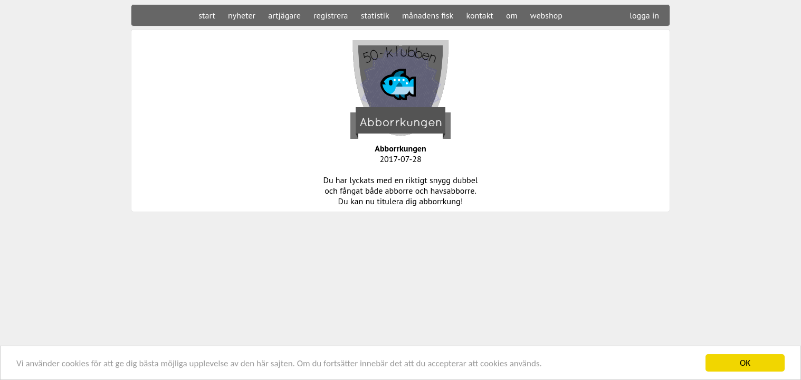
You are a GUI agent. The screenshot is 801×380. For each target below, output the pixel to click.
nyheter (241, 15)
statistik (375, 15)
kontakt (479, 15)
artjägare (284, 15)
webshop (546, 15)
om (512, 15)
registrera (330, 15)
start (206, 15)
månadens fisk (427, 15)
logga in (644, 15)
